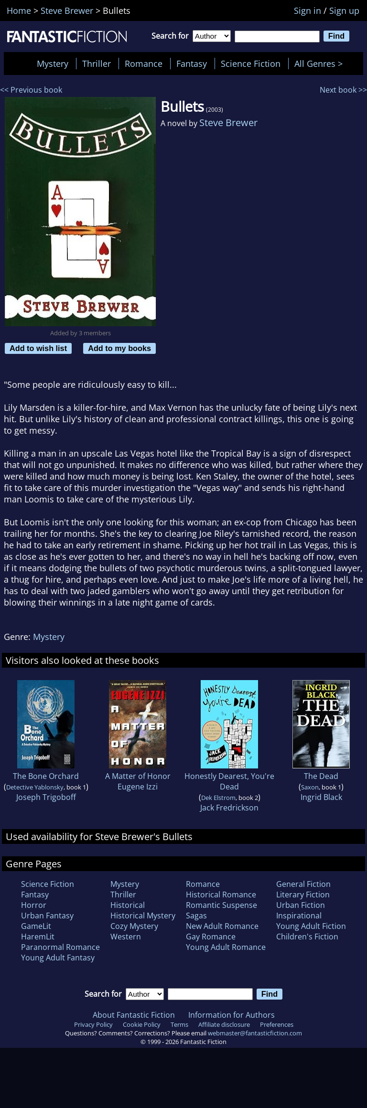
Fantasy (191, 63)
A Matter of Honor (138, 776)
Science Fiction (251, 63)
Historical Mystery (142, 915)
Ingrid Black (321, 797)
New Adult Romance (222, 926)
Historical (127, 905)
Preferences (276, 1024)
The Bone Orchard (46, 776)
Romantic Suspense (221, 905)
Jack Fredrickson (229, 807)
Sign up (344, 10)
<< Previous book (31, 90)
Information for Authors (231, 1015)
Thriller (96, 63)
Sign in (307, 10)
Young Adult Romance (226, 947)
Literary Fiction (303, 894)
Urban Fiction (300, 905)
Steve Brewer (228, 122)
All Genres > (320, 63)
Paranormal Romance (60, 947)
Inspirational (299, 915)
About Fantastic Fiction (134, 1015)
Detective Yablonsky (35, 787)
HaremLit (37, 936)
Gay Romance (211, 936)
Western (125, 936)
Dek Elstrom (218, 797)
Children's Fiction (307, 936)
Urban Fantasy (47, 915)
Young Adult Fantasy (58, 957)
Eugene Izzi (138, 786)
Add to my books (119, 348)
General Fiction (303, 884)
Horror (33, 905)
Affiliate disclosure (224, 1024)
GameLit (36, 926)
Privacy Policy (93, 1024)
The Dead (321, 776)
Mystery (52, 63)
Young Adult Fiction (311, 926)
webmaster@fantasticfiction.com (255, 1033)
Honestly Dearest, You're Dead (229, 781)
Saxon (310, 787)
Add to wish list (38, 348)
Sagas (196, 915)
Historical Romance (221, 894)
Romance (143, 63)
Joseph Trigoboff (46, 797)
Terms (179, 1024)
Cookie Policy (142, 1024)
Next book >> (343, 90)
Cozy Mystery (134, 926)
